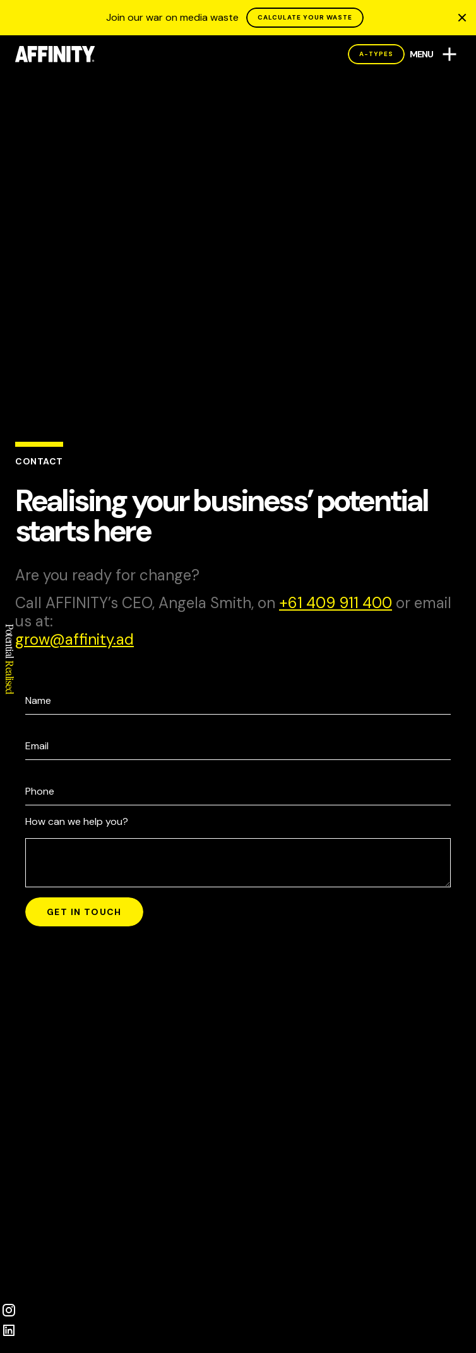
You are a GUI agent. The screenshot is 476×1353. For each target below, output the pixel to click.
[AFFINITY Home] (55, 54)
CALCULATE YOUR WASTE (305, 17)
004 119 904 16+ (335, 603)
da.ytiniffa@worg (74, 639)
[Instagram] (8, 1310)
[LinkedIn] (8, 1330)
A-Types (376, 54)
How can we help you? (76, 821)
